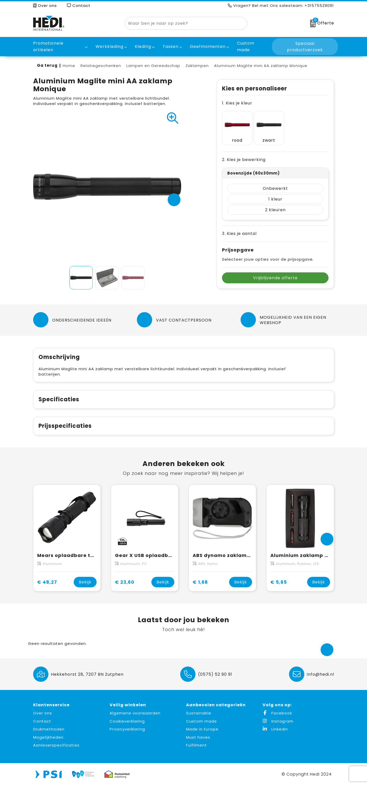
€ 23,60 (124, 582)
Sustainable (198, 713)
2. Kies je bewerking (244, 154)
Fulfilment (196, 745)
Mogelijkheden (48, 737)
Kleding (143, 46)
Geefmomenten (208, 46)
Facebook (277, 713)
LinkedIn (275, 729)
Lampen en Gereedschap (153, 65)
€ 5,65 (278, 582)
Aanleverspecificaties (56, 745)
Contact (78, 5)
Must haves (198, 737)
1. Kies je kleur (237, 103)
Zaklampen (197, 65)
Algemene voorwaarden (135, 713)
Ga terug (47, 65)
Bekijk (85, 582)
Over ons (45, 5)
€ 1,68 (200, 582)
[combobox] (180, 23)
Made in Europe (202, 729)
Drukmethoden (48, 729)
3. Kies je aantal (239, 228)
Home (69, 65)
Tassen (170, 46)
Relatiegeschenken (101, 65)
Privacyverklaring (127, 729)
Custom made (201, 721)
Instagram (278, 721)
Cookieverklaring (127, 721)
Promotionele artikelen (48, 46)
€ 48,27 (47, 582)
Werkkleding (109, 46)
